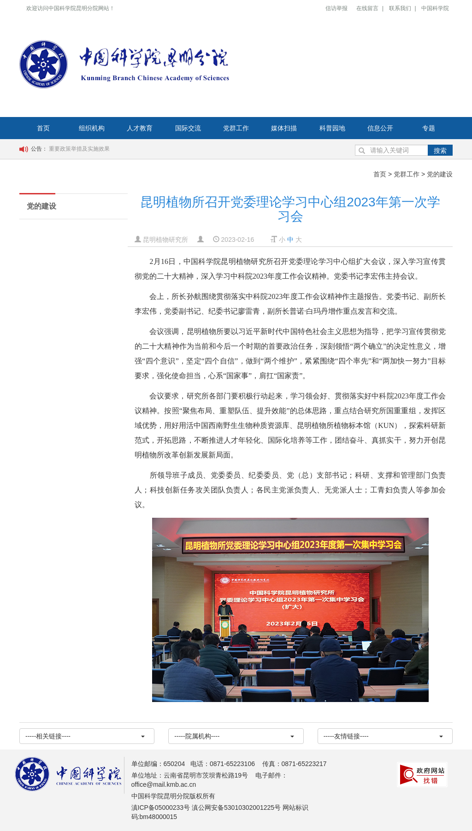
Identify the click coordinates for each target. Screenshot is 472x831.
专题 (428, 128)
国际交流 (188, 128)
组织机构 (92, 128)
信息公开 (380, 128)
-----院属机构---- (234, 736)
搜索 (440, 150)
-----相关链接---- (85, 736)
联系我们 (400, 8)
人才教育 (140, 128)
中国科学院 (435, 8)
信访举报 (336, 8)
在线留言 (367, 8)
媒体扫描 (284, 128)
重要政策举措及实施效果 (79, 149)
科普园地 (332, 128)
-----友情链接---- (383, 736)
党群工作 (236, 128)
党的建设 (440, 174)
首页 (43, 128)
